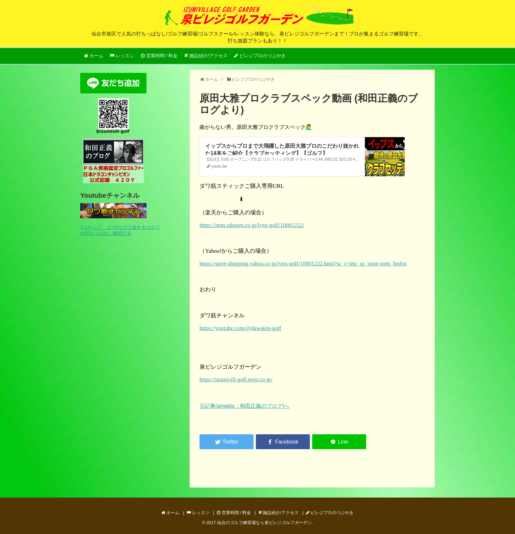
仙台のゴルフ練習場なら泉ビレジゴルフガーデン (264, 522)
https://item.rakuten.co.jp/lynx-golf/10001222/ (252, 225)
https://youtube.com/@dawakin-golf (240, 328)
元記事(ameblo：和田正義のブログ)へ (244, 406)
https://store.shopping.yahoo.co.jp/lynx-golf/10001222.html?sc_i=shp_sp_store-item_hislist (303, 263)
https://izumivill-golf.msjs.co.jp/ (236, 379)
